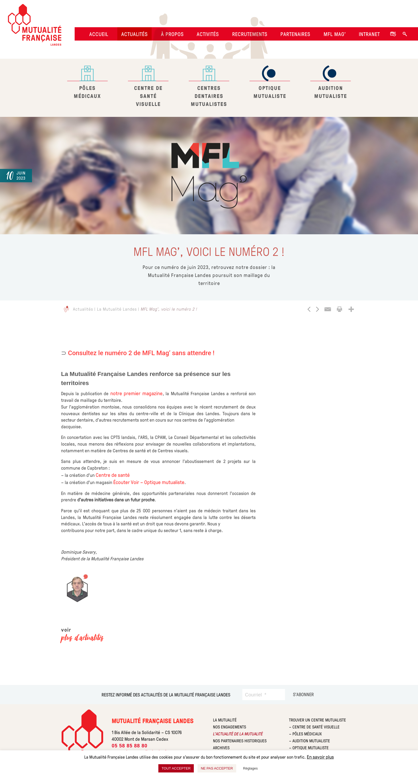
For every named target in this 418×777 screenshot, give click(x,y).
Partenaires (295, 33)
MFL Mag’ (335, 33)
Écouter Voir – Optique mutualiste (148, 481)
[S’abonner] (303, 694)
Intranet (369, 33)
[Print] (339, 309)
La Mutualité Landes (117, 309)
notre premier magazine (136, 393)
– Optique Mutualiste (309, 747)
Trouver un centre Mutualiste (317, 720)
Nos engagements (229, 727)
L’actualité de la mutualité (238, 733)
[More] (351, 309)
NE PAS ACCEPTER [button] (217, 768)
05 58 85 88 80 (129, 745)
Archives (221, 747)
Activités (208, 33)
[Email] (327, 309)
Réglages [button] (250, 768)
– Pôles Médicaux (305, 733)
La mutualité (225, 720)
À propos (172, 33)
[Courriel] (263, 694)
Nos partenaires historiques (240, 740)
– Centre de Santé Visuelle (314, 727)
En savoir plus (320, 757)
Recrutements (249, 33)
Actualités (134, 33)
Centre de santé (113, 474)
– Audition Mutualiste (309, 740)
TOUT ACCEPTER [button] (176, 768)
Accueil (98, 33)
